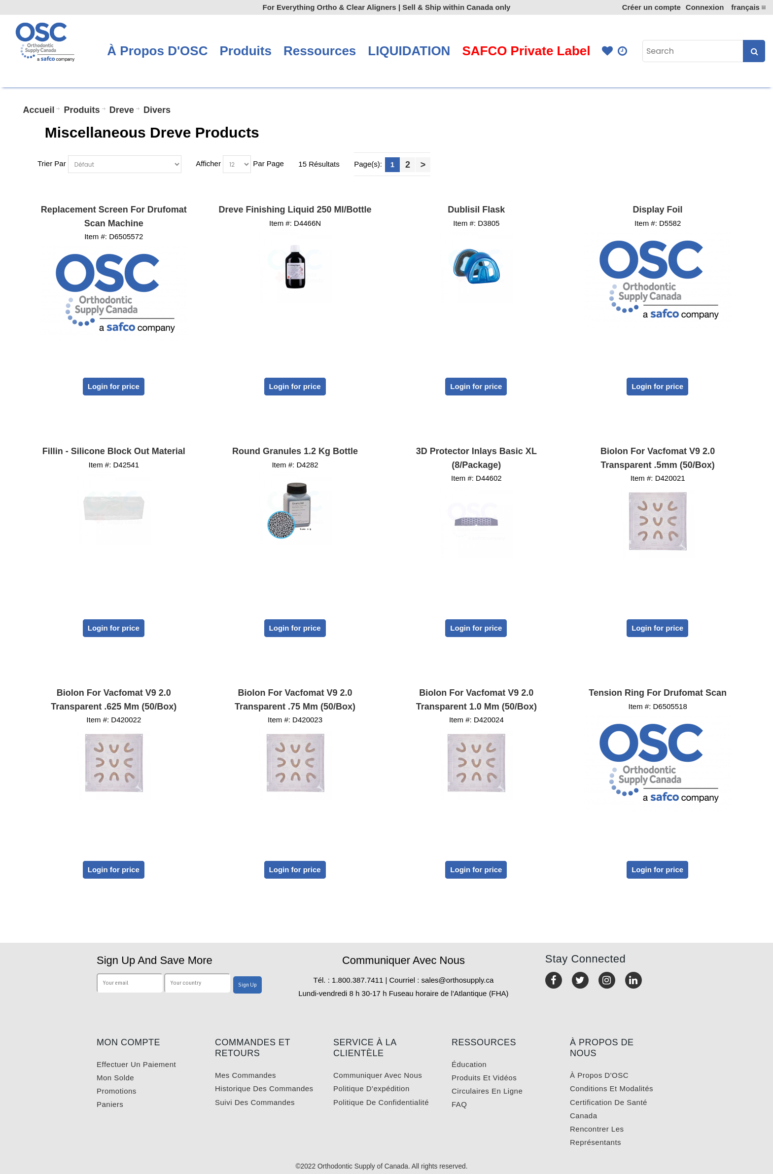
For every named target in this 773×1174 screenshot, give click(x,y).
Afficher (208, 163)
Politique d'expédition (371, 1088)
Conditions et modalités (611, 1088)
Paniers (110, 1104)
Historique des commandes (264, 1088)
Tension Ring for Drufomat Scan (658, 693)
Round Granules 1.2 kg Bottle (295, 451)
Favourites (607, 51)
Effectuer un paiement (136, 1064)
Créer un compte (651, 7)
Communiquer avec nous (377, 1075)
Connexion (705, 7)
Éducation (469, 1064)
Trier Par (51, 163)
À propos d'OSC (599, 1075)
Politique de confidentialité (381, 1102)
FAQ (459, 1104)
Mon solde (115, 1077)
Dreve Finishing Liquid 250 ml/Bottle (295, 209)
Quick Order (623, 51)
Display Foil (658, 209)
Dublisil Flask (476, 209)
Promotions (117, 1091)
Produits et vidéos (484, 1077)
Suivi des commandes (255, 1102)
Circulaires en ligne (487, 1091)
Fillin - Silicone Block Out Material (113, 451)
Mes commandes (245, 1075)
